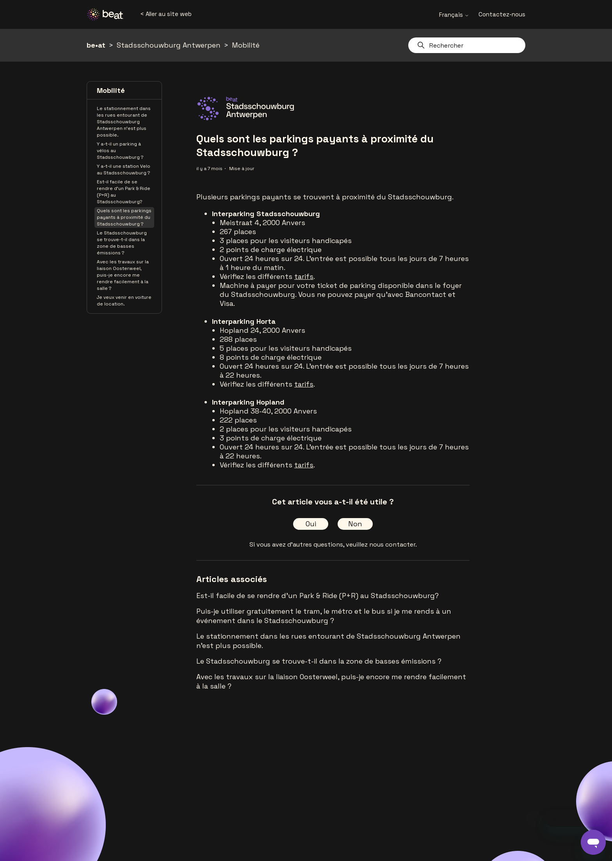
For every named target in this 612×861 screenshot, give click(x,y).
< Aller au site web (166, 14)
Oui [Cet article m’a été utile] (311, 523)
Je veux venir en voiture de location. (124, 300)
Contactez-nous (502, 14)
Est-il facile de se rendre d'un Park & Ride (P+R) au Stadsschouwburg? (123, 192)
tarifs (303, 276)
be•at (96, 45)
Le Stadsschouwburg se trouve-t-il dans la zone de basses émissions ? (122, 243)
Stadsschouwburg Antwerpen (169, 45)
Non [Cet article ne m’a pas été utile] (355, 523)
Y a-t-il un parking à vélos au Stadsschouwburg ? (120, 150)
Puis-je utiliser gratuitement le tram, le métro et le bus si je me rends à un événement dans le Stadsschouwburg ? (323, 616)
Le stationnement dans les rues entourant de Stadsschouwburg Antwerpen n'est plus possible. (124, 121)
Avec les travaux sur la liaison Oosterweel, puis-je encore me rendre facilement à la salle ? (123, 275)
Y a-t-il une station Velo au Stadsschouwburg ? (123, 169)
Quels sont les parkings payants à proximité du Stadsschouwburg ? (124, 217)
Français (454, 14)
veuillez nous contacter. (381, 544)
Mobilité (246, 45)
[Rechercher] (466, 45)
